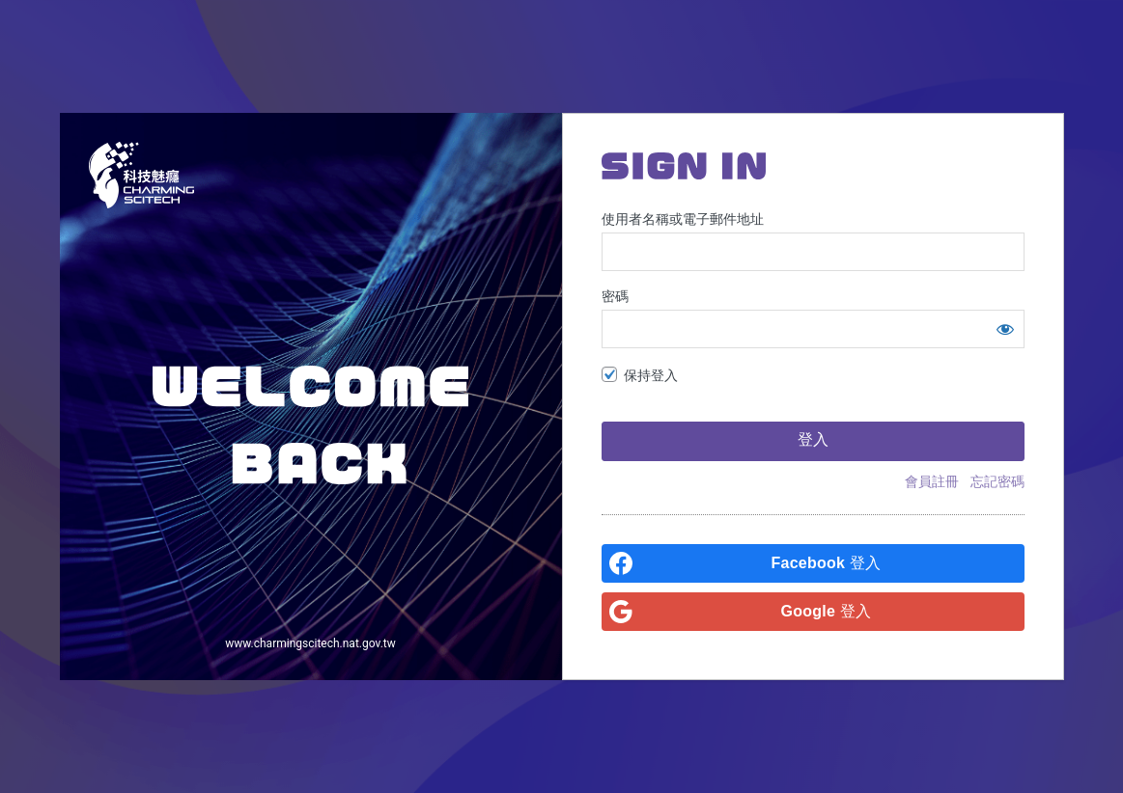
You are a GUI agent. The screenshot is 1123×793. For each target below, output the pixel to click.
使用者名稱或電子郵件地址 (683, 219)
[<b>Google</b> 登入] (813, 611)
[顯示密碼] (1005, 329)
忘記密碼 (997, 481)
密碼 (615, 296)
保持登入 (651, 375)
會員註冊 (932, 481)
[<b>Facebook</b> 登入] (813, 563)
